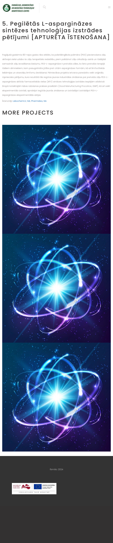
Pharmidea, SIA (38, 101)
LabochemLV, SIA (21, 101)
